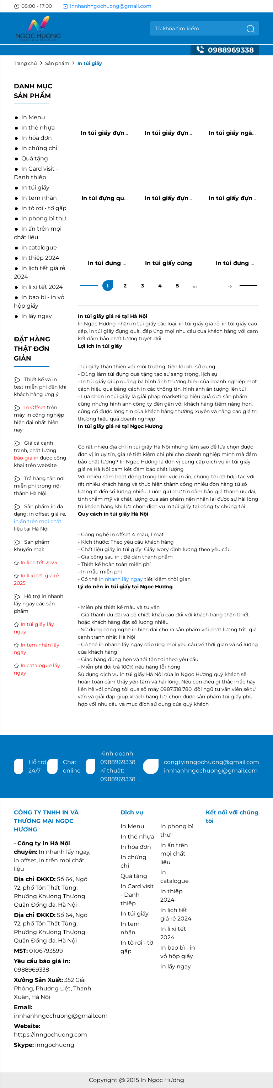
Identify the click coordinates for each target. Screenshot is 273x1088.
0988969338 (225, 50)
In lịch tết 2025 (39, 562)
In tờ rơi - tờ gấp (40, 208)
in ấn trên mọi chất (37, 521)
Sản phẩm (57, 63)
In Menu (29, 117)
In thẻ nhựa (34, 127)
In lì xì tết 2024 (38, 287)
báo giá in (26, 458)
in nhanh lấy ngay (121, 579)
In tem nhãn (35, 197)
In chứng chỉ (35, 148)
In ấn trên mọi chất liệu (174, 854)
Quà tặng (31, 158)
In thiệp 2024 (36, 257)
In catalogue (35, 247)
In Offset (35, 407)
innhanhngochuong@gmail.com (107, 6)
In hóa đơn (33, 137)
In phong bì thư (40, 218)
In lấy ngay (33, 316)
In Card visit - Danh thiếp (137, 895)
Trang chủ (25, 63)
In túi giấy (31, 187)
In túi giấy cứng (168, 263)
